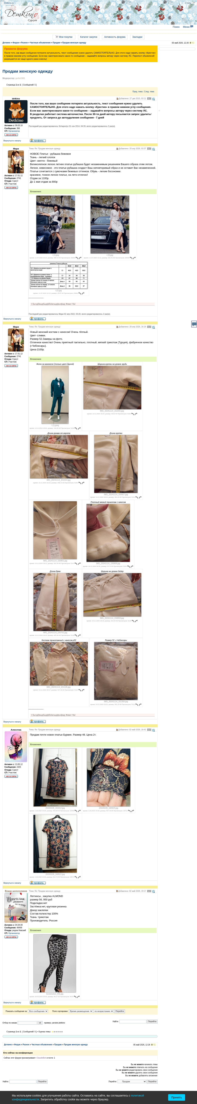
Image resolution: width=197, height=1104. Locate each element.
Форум (16, 43)
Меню (188, 27)
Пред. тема (138, 92)
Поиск (176, 27)
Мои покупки (63, 36)
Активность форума (114, 37)
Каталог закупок (88, 37)
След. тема (149, 92)
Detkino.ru (9, 3)
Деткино (6, 43)
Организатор (14, 131)
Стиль (188, 3)
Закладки (137, 37)
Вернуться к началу (12, 141)
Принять (176, 1097)
